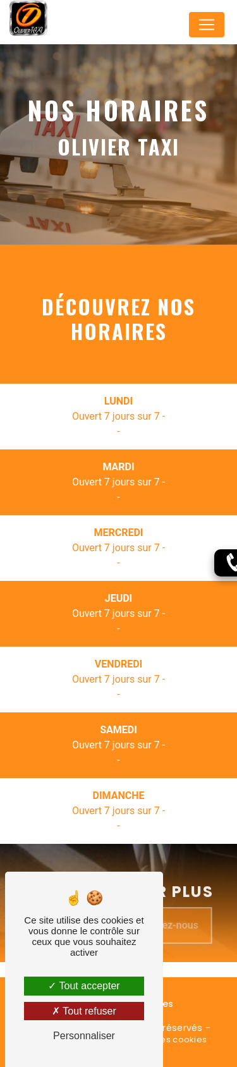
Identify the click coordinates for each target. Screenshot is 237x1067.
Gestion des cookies (163, 1040)
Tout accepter (83, 985)
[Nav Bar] (206, 24)
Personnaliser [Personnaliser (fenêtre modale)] (84, 1035)
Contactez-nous (171, 934)
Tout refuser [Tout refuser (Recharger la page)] (84, 1011)
